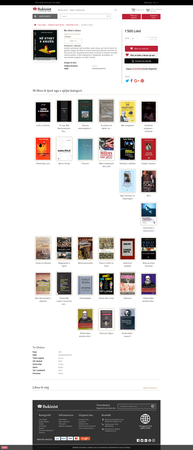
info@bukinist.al (110, 431)
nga (65, 34)
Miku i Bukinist (64, 422)
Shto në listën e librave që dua (142, 55)
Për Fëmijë (42, 426)
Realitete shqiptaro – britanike (149, 128)
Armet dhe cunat (106, 298)
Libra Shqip (43, 419)
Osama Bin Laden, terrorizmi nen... (64, 301)
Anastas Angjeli (73, 34)
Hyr (115, 10)
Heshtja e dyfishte (128, 164)
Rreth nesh (62, 10)
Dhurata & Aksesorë (46, 430)
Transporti (62, 424)
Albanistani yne (43, 164)
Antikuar (42, 433)
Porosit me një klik (143, 61)
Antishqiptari (85, 298)
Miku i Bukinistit (77, 10)
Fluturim (85, 164)
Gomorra (127, 298)
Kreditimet (82, 422)
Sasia (127, 38)
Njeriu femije (64, 164)
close (4, 447)
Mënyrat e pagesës (65, 426)
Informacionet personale (87, 426)
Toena (94, 66)
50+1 (149, 196)
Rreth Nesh (63, 419)
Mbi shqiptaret (127, 125)
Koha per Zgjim (106, 333)
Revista (41, 428)
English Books (44, 422)
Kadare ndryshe (149, 164)
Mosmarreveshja (85, 263)
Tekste (41, 424)
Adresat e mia (83, 424)
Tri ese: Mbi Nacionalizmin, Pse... (64, 128)
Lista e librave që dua (86, 428)
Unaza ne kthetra (43, 263)
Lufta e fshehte (43, 125)
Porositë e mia (84, 419)
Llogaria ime (86, 415)
